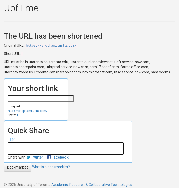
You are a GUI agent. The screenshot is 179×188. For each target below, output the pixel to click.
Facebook (60, 157)
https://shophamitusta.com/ (51, 46)
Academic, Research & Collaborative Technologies (91, 185)
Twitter (37, 157)
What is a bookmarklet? (51, 167)
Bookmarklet (17, 167)
